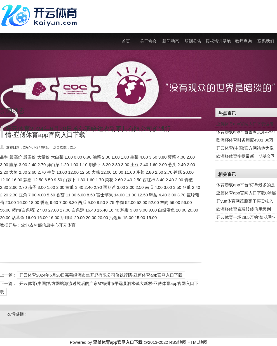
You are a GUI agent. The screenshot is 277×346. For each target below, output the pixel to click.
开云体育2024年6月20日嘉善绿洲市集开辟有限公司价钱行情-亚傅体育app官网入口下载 (100, 275)
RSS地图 (177, 342)
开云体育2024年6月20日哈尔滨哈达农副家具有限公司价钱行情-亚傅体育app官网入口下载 (88, 131)
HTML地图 (197, 342)
